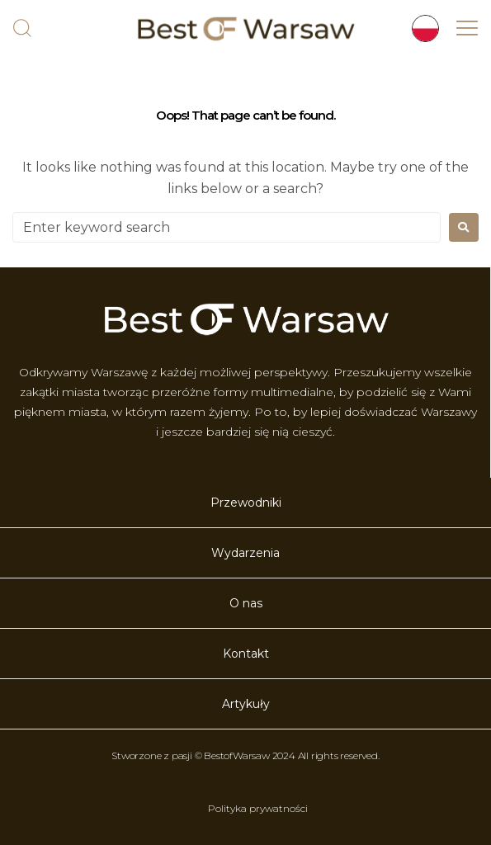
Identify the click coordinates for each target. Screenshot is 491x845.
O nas (245, 603)
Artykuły (246, 703)
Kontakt (246, 653)
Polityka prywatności (258, 808)
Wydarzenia (245, 552)
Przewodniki (245, 502)
